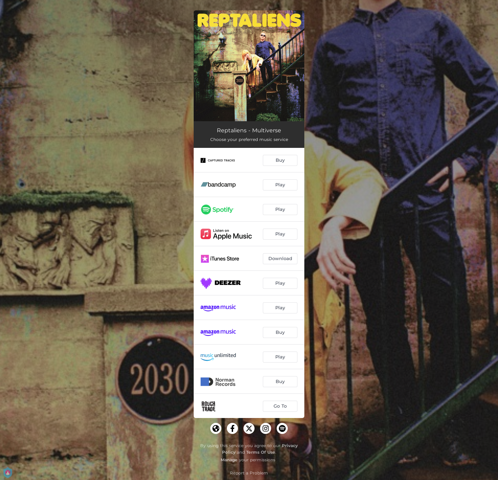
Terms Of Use (260, 452)
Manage (229, 459)
